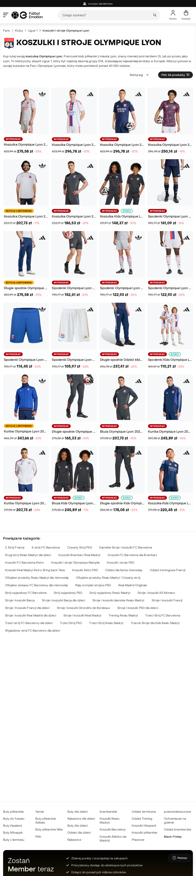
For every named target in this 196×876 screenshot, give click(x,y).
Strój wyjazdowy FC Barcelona (25, 592)
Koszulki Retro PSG (85, 570)
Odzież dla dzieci (79, 832)
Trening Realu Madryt (123, 615)
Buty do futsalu (13, 818)
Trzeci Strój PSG (71, 623)
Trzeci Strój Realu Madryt (106, 623)
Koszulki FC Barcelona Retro (24, 562)
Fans (6, 30)
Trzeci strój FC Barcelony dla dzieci (29, 623)
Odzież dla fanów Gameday (123, 570)
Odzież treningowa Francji (167, 570)
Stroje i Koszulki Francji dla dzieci (27, 608)
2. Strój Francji (14, 547)
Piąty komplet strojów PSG (93, 585)
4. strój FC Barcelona (46, 547)
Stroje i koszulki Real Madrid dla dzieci (30, 615)
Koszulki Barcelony (113, 829)
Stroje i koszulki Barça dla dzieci (63, 600)
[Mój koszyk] (186, 15)
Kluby (19, 30)
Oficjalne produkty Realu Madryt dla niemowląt (37, 577)
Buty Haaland (12, 825)
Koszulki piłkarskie (144, 832)
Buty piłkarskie (13, 811)
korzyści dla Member (98, 3)
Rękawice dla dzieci (81, 818)
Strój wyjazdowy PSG (68, 592)
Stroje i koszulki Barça (20, 600)
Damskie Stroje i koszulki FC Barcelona (125, 547)
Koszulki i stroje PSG (120, 562)
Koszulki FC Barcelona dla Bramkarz (132, 555)
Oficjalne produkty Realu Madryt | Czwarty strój (108, 577)
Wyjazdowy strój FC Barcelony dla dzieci (32, 630)
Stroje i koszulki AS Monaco (156, 592)
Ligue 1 (33, 30)
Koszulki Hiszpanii (144, 825)
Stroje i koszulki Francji (167, 600)
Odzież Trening (142, 818)
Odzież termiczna (144, 811)
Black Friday (173, 836)
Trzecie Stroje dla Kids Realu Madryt (155, 623)
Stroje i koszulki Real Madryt (82, 615)
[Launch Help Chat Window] (180, 858)
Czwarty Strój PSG (79, 547)
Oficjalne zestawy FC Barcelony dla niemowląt (36, 585)
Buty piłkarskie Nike (49, 829)
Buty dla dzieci (77, 811)
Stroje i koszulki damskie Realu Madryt (118, 600)
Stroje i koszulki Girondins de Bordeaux (83, 608)
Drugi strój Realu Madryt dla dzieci (28, 555)
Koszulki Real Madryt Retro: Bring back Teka (35, 570)
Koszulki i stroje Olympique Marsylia (75, 562)
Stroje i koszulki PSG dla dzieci (137, 608)
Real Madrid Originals (132, 585)
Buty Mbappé (13, 832)
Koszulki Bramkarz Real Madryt (79, 555)
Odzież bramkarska (177, 829)
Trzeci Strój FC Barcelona (162, 615)
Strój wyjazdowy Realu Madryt (110, 592)
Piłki (38, 836)
